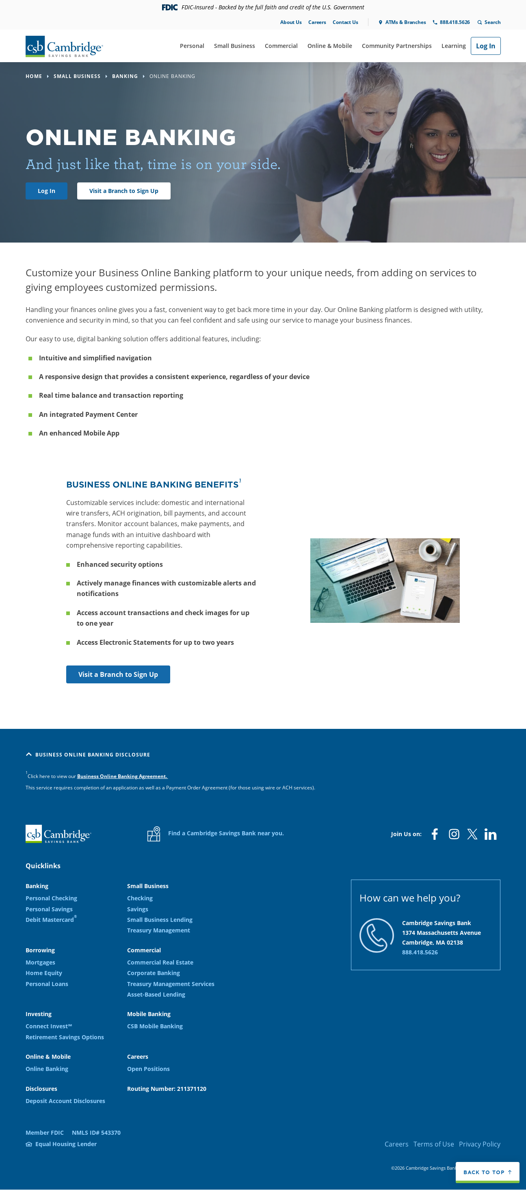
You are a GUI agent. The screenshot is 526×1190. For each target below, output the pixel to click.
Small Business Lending (160, 919)
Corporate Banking (153, 973)
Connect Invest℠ (49, 1026)
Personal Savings (49, 909)
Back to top (483, 1172)
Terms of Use (433, 1144)
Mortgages (40, 962)
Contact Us (345, 22)
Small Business (234, 46)
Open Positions (148, 1069)
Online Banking (47, 1069)
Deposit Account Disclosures (65, 1101)
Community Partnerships (397, 46)
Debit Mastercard (51, 919)
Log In (486, 45)
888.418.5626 (455, 22)
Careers (317, 22)
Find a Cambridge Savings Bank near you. (215, 833)
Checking (140, 898)
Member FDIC (45, 1132)
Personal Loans (47, 984)
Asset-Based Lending (156, 994)
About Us (291, 22)
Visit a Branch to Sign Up (123, 191)
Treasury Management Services (170, 984)
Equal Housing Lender (66, 1144)
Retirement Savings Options (65, 1037)
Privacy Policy (479, 1144)
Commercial (281, 46)
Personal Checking (51, 898)
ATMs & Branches (405, 22)
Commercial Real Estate (160, 962)
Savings (137, 909)
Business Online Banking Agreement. (122, 776)
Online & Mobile (329, 46)
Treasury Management (158, 930)
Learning (454, 46)
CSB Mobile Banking (155, 1026)
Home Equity (44, 973)
